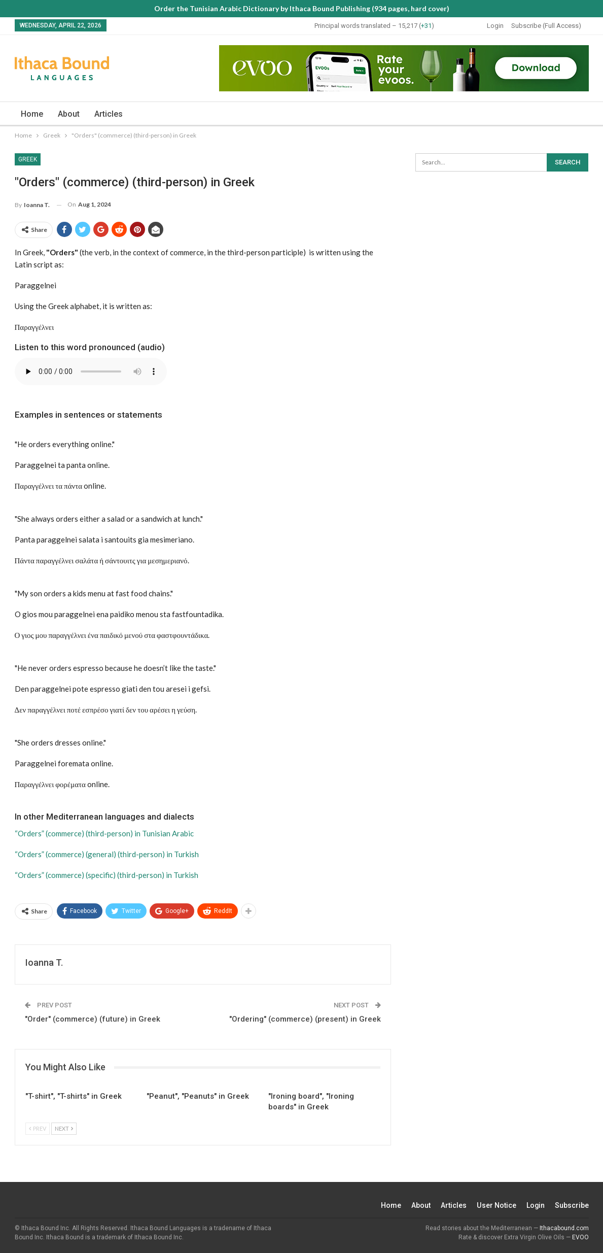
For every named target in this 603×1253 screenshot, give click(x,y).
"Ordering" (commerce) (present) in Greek (305, 1019)
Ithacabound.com (564, 1228)
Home (32, 114)
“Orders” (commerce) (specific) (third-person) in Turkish (106, 874)
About (69, 114)
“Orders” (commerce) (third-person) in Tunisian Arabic (104, 833)
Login (495, 25)
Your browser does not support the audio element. (91, 371)
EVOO (580, 1237)
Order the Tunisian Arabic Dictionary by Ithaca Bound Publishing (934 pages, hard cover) (301, 8)
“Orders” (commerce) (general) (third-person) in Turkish (107, 854)
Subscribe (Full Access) (546, 25)
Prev (37, 1128)
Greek (27, 159)
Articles (108, 114)
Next (64, 1128)
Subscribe (572, 1205)
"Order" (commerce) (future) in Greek (92, 1019)
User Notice (496, 1205)
